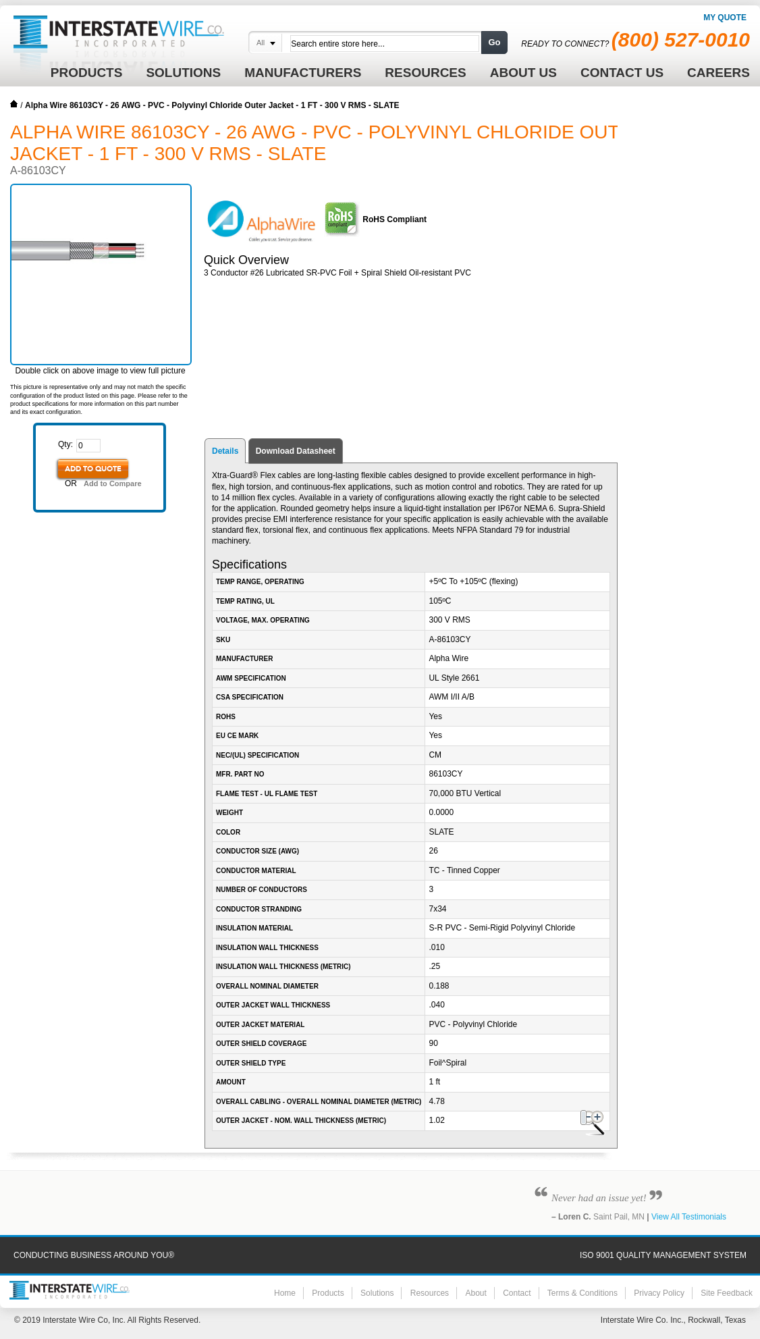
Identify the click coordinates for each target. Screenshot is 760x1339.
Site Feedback (727, 1293)
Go (494, 42)
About (475, 1293)
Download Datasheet (295, 451)
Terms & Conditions (582, 1293)
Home (14, 104)
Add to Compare (113, 483)
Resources (429, 1293)
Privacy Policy (659, 1293)
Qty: (65, 444)
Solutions (376, 1293)
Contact (517, 1293)
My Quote (725, 17)
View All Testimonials (688, 1217)
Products (328, 1293)
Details (225, 451)
